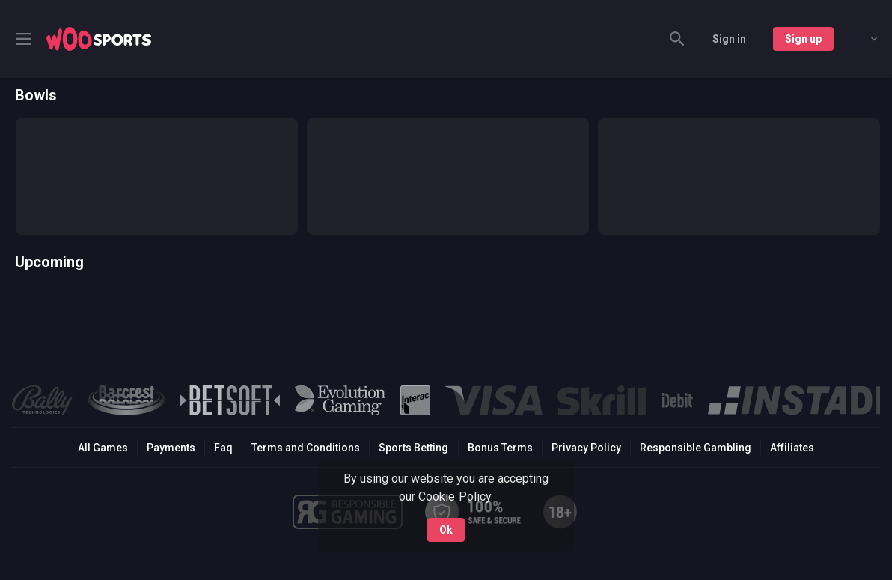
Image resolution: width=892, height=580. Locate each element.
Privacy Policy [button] (586, 448)
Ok (446, 530)
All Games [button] (103, 448)
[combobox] (863, 39)
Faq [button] (223, 448)
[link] (98, 39)
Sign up (803, 39)
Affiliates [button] (792, 448)
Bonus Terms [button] (500, 448)
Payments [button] (171, 448)
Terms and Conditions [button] (305, 448)
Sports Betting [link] (413, 448)
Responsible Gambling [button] (695, 448)
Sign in (729, 39)
